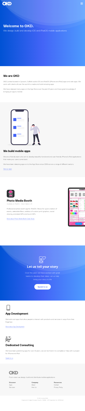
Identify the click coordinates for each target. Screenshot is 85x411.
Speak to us (42, 286)
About (33, 394)
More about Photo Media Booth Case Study (20, 223)
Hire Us (34, 396)
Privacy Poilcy (58, 396)
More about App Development (15, 331)
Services (12, 392)
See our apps (7, 169)
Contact (56, 394)
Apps (10, 389)
